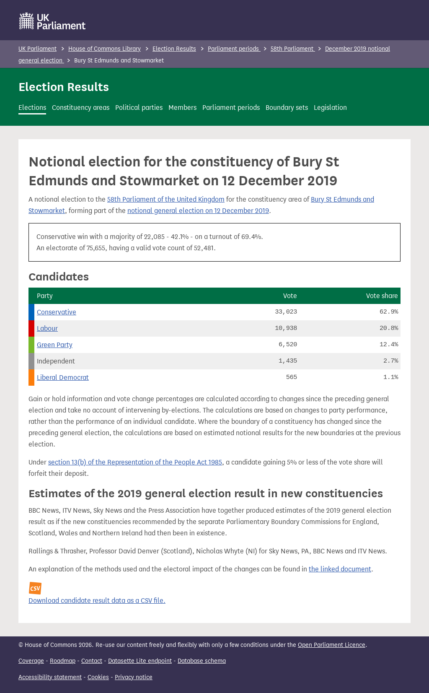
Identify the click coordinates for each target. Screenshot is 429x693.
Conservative (56, 312)
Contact (91, 660)
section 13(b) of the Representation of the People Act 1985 (135, 462)
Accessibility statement (50, 677)
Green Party (54, 345)
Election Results (174, 48)
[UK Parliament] (52, 21)
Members (182, 108)
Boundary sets (287, 108)
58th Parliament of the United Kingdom (166, 199)
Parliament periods (234, 48)
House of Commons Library (104, 48)
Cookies (98, 677)
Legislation (330, 108)
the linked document (340, 569)
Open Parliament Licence (331, 645)
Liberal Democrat (63, 378)
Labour (47, 328)
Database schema (202, 660)
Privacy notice (133, 677)
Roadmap (62, 660)
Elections (32, 108)
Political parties (139, 108)
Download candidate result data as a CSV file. (96, 601)
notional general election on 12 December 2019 (198, 211)
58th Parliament (293, 48)
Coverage (31, 660)
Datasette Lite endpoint (140, 660)
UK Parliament (37, 48)
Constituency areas (80, 108)
